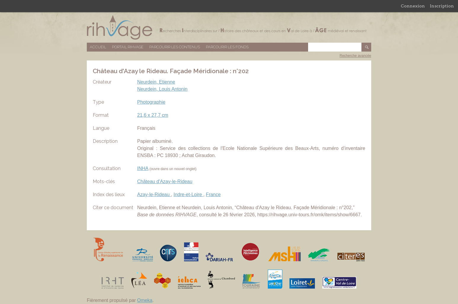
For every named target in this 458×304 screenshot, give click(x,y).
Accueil (98, 47)
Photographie (151, 102)
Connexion (413, 6)
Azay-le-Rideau (154, 194)
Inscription (442, 6)
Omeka (145, 300)
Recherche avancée (355, 56)
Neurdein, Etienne (156, 81)
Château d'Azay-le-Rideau (164, 181)
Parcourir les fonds (227, 47)
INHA (142, 168)
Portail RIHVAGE (127, 47)
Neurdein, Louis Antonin (162, 89)
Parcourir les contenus (174, 47)
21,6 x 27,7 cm (152, 115)
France (213, 194)
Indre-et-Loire (189, 194)
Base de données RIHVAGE (229, 27)
